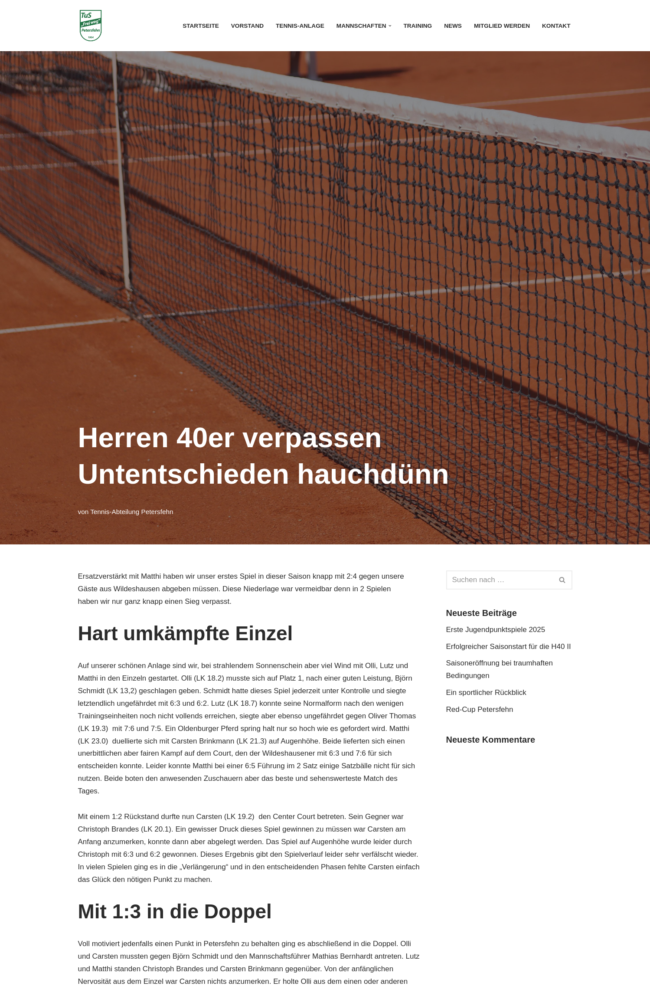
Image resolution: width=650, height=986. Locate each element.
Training (417, 26)
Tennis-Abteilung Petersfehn (131, 511)
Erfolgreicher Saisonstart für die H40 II (508, 646)
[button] (390, 25)
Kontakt (556, 26)
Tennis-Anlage (300, 26)
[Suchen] (499, 580)
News (453, 26)
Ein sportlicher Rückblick (486, 692)
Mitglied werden (502, 26)
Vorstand (247, 26)
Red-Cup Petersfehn (481, 709)
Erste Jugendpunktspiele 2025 (495, 630)
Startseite (201, 26)
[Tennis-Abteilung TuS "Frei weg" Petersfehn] (90, 25)
